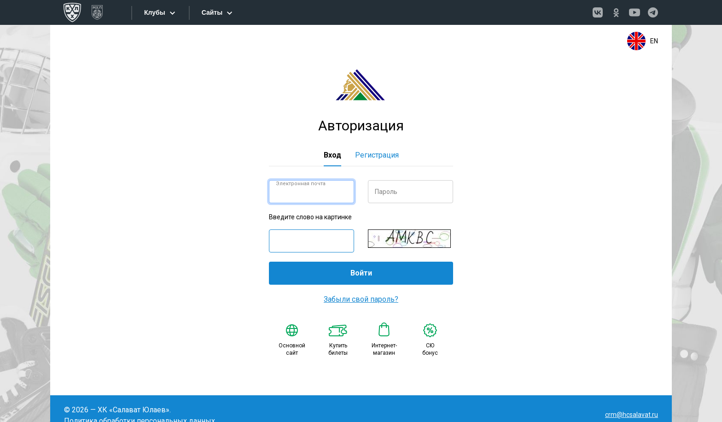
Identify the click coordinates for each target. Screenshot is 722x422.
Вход (332, 155)
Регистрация (377, 155)
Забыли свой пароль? (361, 299)
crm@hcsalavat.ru (631, 414)
